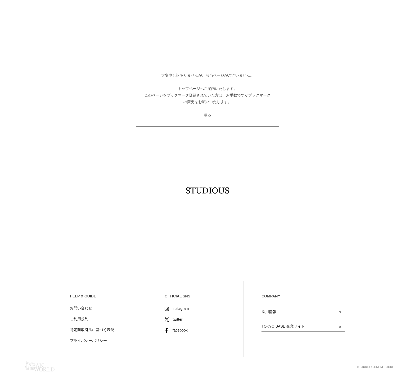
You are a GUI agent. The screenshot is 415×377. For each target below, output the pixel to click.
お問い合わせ (81, 308)
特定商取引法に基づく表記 (92, 330)
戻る (207, 115)
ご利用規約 (79, 319)
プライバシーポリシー (88, 340)
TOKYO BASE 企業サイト (283, 326)
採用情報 (268, 312)
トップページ (189, 88)
